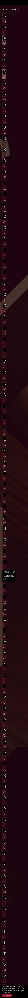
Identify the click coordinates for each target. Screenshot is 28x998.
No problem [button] (7, 995)
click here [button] (7, 992)
